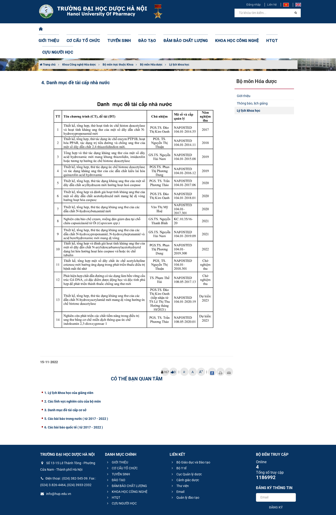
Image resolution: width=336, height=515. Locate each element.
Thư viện (179, 462)
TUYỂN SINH (117, 29)
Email (177, 468)
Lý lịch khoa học (179, 41)
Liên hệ (272, 4)
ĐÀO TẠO (141, 29)
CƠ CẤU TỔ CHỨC (85, 29)
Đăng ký (276, 484)
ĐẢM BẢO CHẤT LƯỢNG (175, 29)
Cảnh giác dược (184, 457)
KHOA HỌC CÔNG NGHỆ (220, 29)
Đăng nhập (253, 4)
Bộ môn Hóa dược (151, 41)
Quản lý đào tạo (184, 474)
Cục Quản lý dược (186, 451)
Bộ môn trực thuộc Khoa (118, 41)
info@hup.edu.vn (55, 470)
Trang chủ (48, 41)
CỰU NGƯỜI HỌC (277, 29)
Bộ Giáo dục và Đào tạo (190, 439)
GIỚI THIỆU (55, 29)
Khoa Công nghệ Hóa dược (79, 41)
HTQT (252, 29)
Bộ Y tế (178, 445)
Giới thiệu (243, 72)
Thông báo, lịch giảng (252, 80)
